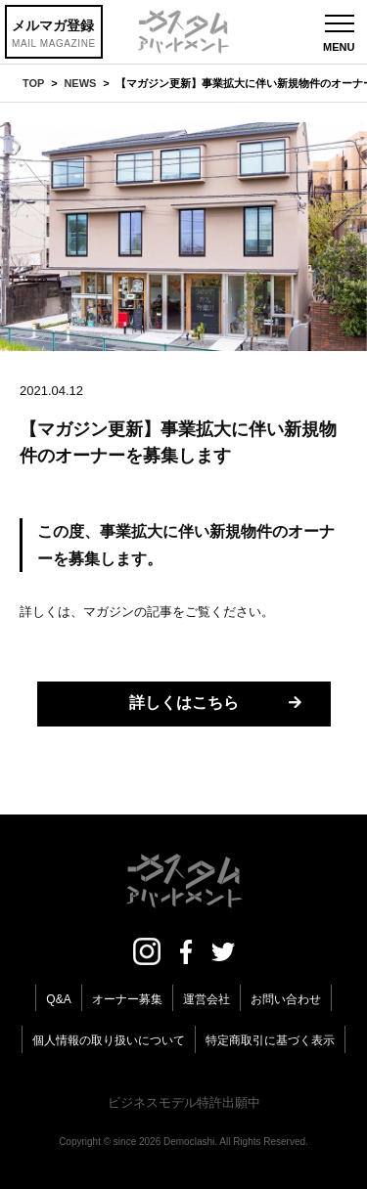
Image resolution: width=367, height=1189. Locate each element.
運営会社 (206, 999)
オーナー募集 (127, 999)
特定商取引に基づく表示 (270, 1040)
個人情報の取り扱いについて (108, 1040)
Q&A (58, 999)
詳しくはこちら (184, 702)
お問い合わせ (286, 999)
